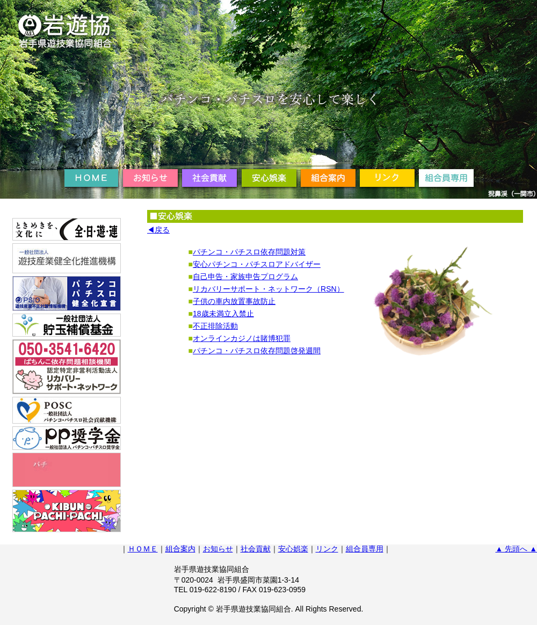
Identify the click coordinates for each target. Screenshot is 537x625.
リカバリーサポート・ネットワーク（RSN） (268, 289)
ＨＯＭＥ (143, 548)
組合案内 (180, 548)
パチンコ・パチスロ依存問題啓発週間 (257, 350)
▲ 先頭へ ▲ (517, 548)
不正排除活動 (215, 326)
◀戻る (158, 230)
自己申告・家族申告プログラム (245, 276)
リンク (327, 548)
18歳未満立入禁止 (223, 313)
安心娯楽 (293, 548)
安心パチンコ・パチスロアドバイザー (257, 264)
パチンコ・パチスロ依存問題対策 (249, 252)
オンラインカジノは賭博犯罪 (242, 338)
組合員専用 (364, 548)
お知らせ (218, 548)
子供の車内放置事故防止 (234, 301)
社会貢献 (256, 548)
